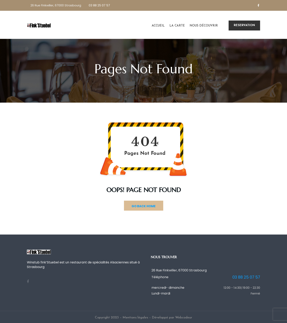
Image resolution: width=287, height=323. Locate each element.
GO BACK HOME (143, 206)
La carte (177, 25)
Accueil (158, 25)
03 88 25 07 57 (99, 5)
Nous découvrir (204, 25)
